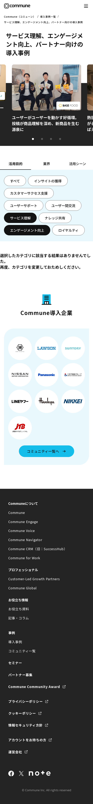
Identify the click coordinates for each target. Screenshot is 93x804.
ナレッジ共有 (55, 217)
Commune (16, 512)
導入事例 (15, 641)
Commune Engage (23, 521)
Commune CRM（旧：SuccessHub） (37, 548)
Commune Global (22, 588)
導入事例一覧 (48, 16)
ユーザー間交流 (63, 205)
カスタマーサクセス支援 (29, 193)
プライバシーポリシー (25, 701)
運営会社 (15, 751)
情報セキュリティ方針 (25, 725)
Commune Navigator (25, 539)
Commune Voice (21, 530)
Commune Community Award (34, 686)
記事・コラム (18, 618)
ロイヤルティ (68, 230)
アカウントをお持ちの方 (27, 739)
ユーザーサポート (23, 205)
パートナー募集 (20, 674)
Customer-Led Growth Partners (34, 578)
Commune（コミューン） (20, 16)
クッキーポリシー (22, 713)
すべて (15, 180)
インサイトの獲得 (47, 180)
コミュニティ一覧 (22, 650)
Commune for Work (24, 557)
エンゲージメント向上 (27, 230)
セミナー (15, 662)
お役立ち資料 (18, 608)
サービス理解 (20, 217)
